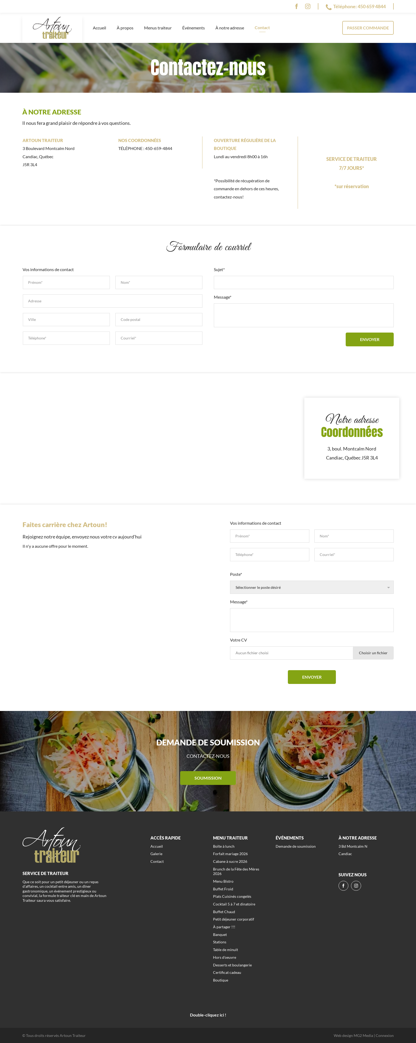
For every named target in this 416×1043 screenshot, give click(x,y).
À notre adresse (229, 27)
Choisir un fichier (373, 653)
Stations (219, 942)
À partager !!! (224, 927)
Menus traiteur (158, 27)
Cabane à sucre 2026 (230, 861)
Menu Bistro (223, 881)
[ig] (307, 6)
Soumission (208, 777)
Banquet (220, 934)
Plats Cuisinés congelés (232, 896)
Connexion (385, 1035)
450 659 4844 (372, 6)
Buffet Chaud (224, 911)
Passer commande (368, 27)
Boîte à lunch (224, 846)
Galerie (156, 853)
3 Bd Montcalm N (353, 846)
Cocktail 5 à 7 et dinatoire (234, 904)
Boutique (220, 980)
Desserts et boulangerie (232, 965)
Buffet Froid (223, 889)
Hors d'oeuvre (224, 957)
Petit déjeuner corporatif (233, 919)
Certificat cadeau (227, 972)
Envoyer (369, 339)
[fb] (296, 6)
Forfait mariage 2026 (230, 853)
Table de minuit (225, 949)
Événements (193, 27)
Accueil (99, 27)
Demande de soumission (296, 846)
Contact (262, 27)
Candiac (345, 853)
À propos (125, 27)
